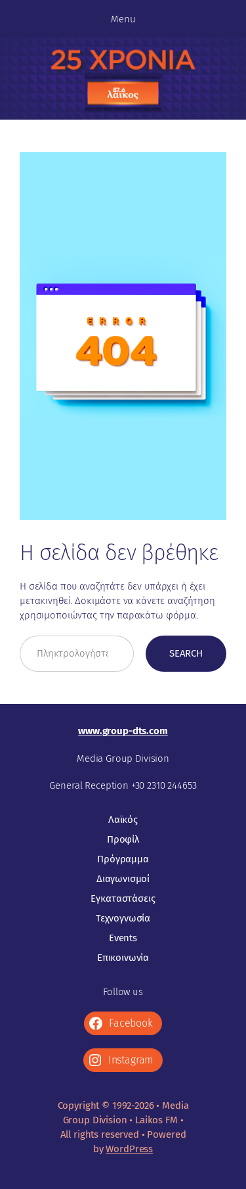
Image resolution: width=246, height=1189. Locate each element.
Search (186, 653)
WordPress (129, 1149)
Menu (123, 19)
